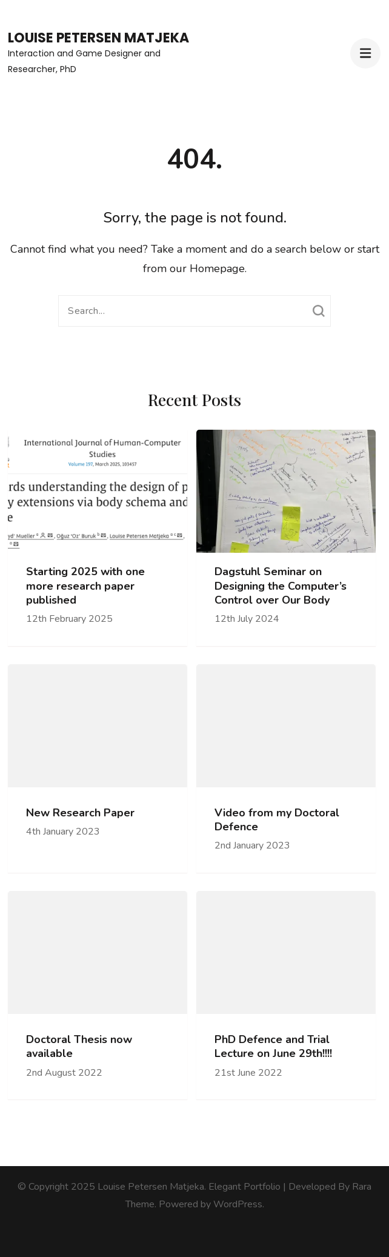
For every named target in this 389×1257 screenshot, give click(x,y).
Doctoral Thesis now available (79, 1047)
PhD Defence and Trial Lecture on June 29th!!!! (273, 1047)
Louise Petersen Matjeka (98, 37)
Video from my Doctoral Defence (276, 820)
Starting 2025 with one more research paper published (85, 586)
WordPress (237, 1204)
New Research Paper (80, 813)
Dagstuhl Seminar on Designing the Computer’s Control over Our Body (280, 586)
